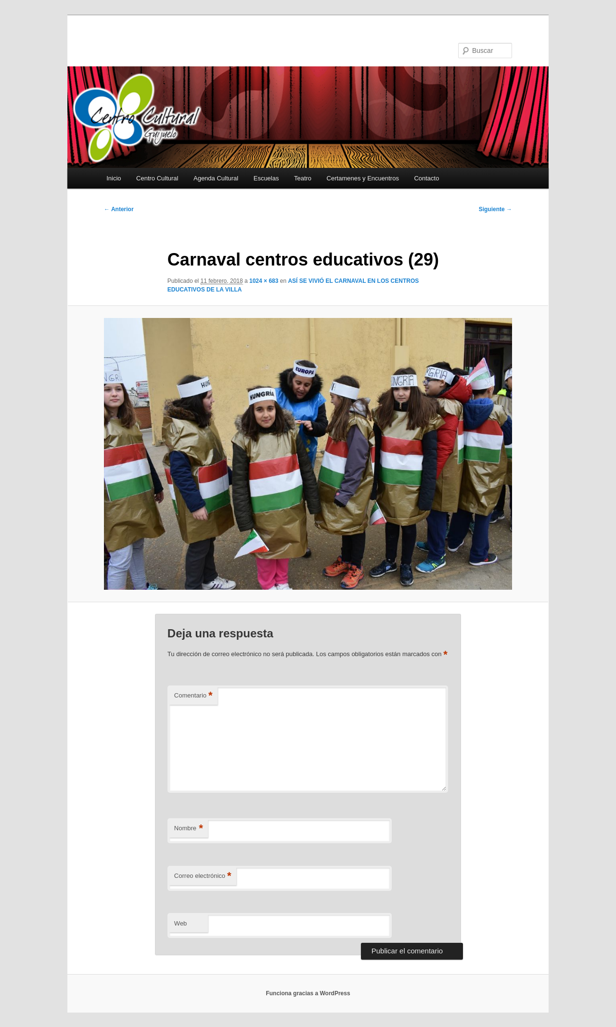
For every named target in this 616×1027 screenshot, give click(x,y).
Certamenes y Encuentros (363, 178)
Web (180, 923)
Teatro (302, 178)
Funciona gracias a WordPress (308, 993)
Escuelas (266, 178)
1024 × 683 (263, 281)
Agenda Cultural (215, 178)
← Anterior (119, 209)
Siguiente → (495, 209)
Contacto (426, 178)
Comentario (193, 696)
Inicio (113, 178)
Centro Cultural (157, 178)
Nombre (188, 829)
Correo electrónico (202, 876)
